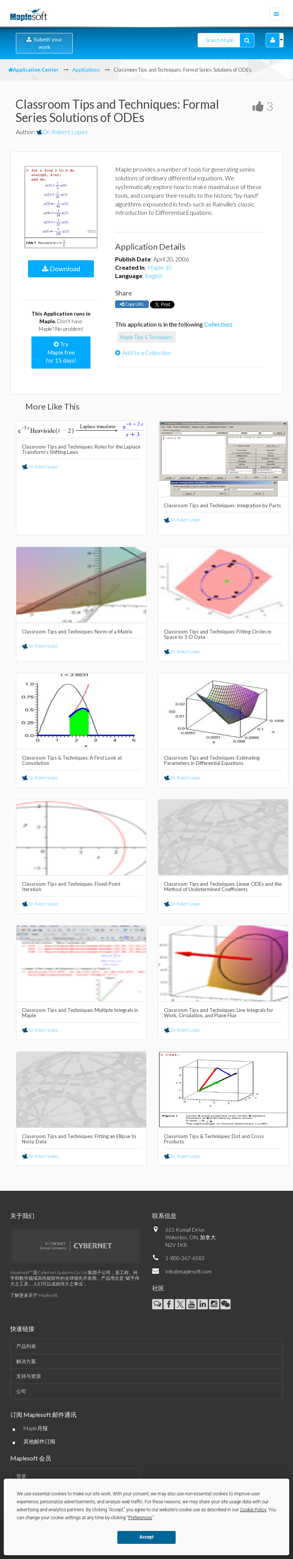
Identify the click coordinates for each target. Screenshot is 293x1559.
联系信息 (164, 1215)
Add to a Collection (143, 352)
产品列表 (26, 1346)
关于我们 (22, 1215)
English (153, 275)
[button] (273, 40)
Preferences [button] (140, 1517)
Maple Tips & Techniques (146, 337)
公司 (21, 1391)
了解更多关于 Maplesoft (34, 1295)
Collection (217, 324)
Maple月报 (35, 1428)
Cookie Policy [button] (253, 1509)
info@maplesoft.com (188, 1271)
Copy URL (132, 304)
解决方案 (26, 1361)
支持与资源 (28, 1376)
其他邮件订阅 (39, 1441)
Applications (86, 70)
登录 (21, 1476)
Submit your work (44, 43)
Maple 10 (159, 267)
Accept (146, 1537)
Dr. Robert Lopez (61, 131)
